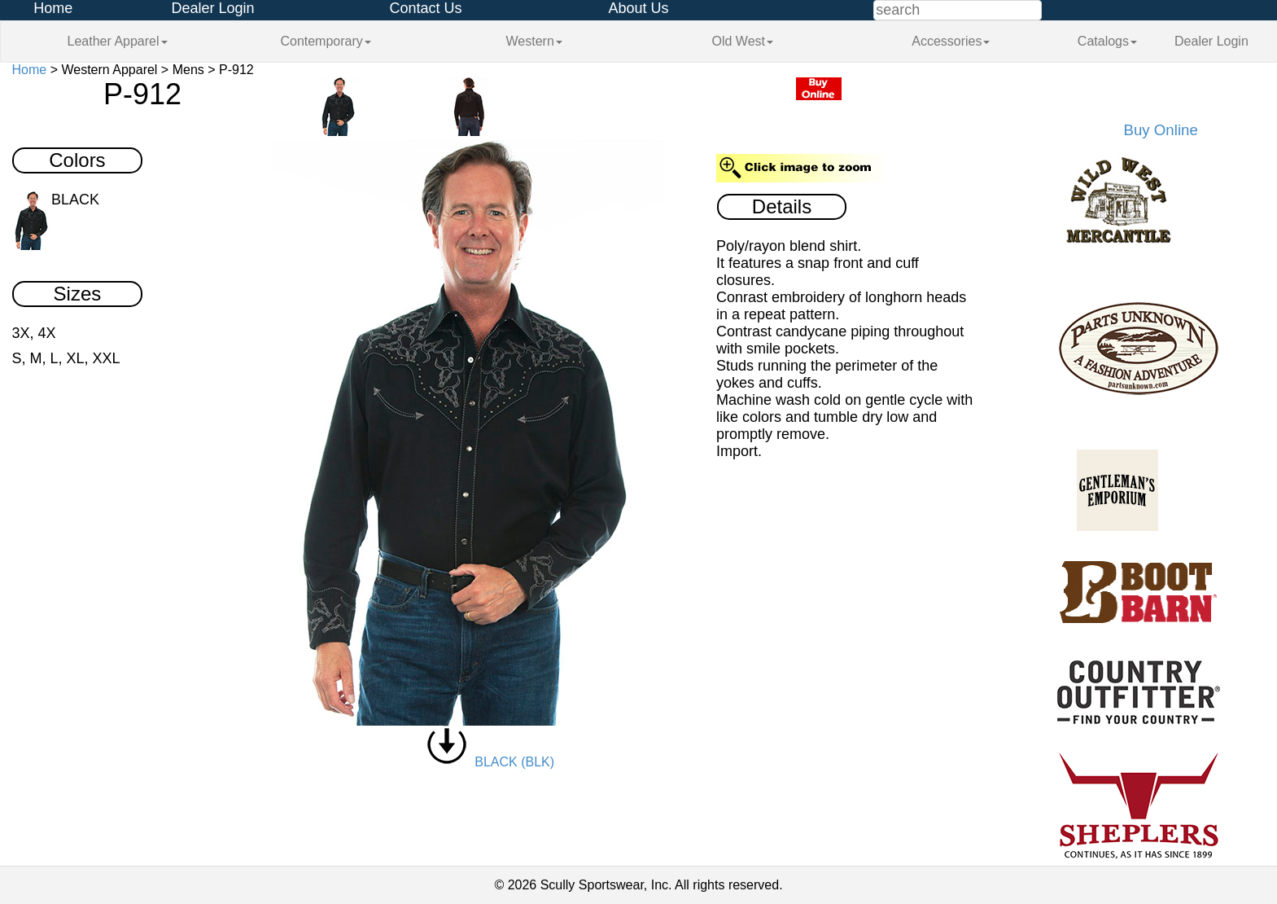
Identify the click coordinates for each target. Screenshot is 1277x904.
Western (534, 41)
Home (52, 8)
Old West (743, 41)
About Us (638, 8)
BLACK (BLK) (490, 762)
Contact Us (425, 8)
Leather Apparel (118, 41)
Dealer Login (212, 8)
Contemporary (325, 41)
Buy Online (1161, 129)
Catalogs (1107, 41)
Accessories (951, 41)
